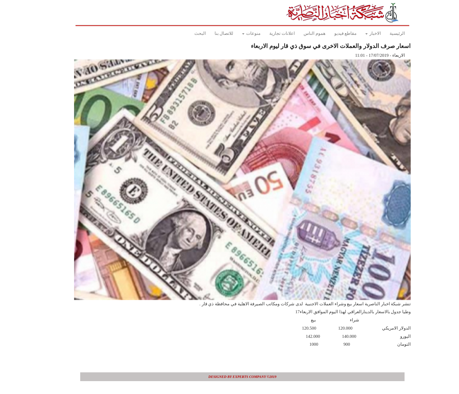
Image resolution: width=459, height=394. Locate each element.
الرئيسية (384, 33)
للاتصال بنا (211, 33)
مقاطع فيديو (332, 33)
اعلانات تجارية (269, 33)
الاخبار (360, 33)
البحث (187, 33)
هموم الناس (302, 33)
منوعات (238, 33)
